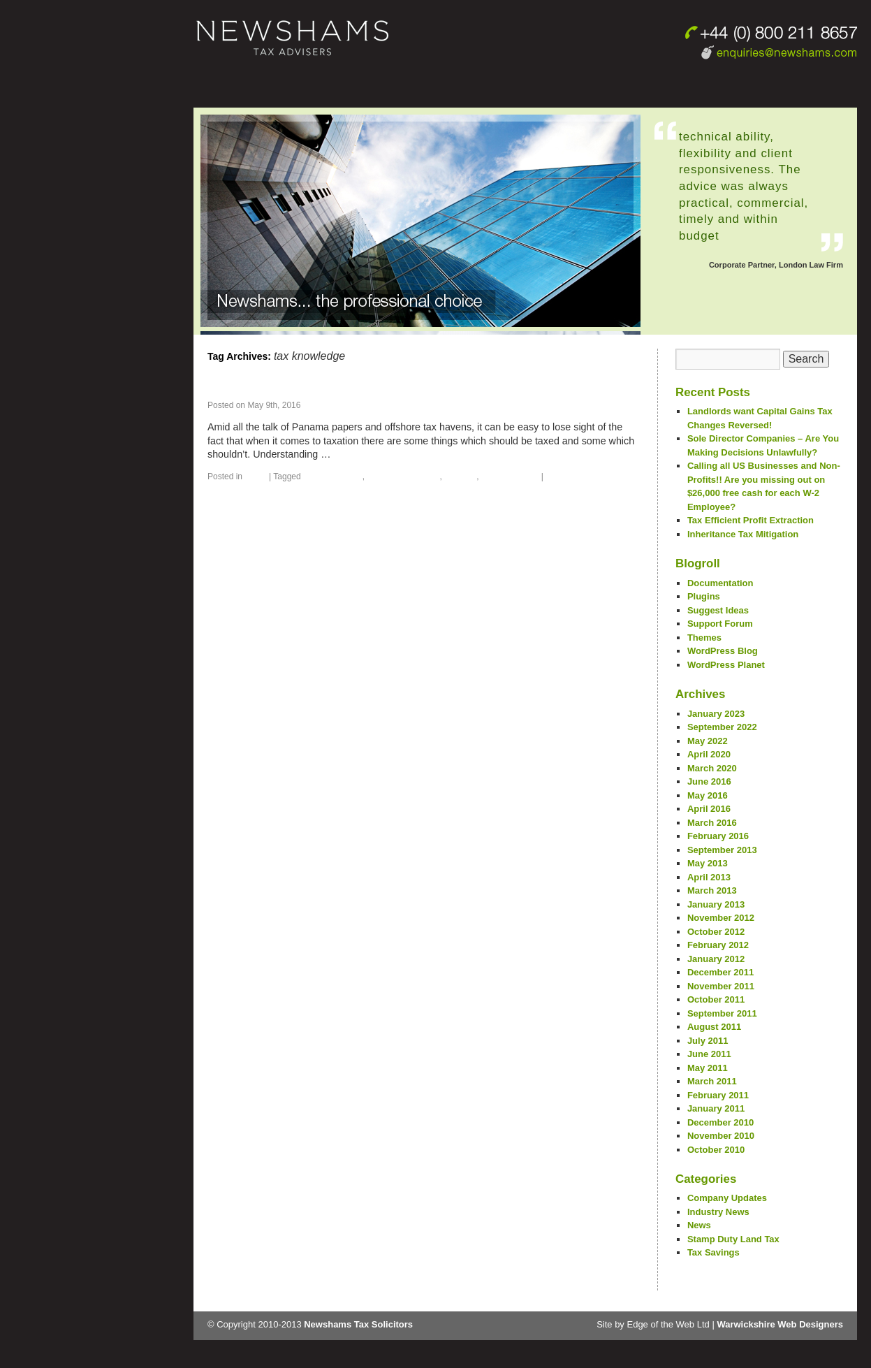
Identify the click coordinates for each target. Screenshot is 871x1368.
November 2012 (720, 917)
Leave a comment (581, 476)
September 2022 (722, 727)
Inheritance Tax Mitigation (742, 534)
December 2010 (720, 1122)
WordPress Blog (722, 651)
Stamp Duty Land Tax (733, 1239)
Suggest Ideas (718, 610)
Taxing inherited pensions (297, 388)
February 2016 (718, 836)
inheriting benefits (403, 476)
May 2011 (707, 1068)
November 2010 (720, 1135)
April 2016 (709, 808)
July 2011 (708, 1040)
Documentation (720, 583)
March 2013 (712, 890)
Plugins (703, 596)
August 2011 (714, 1026)
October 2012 (716, 931)
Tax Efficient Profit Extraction (750, 520)
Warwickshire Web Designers (780, 1324)
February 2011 (718, 1095)
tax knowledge (510, 476)
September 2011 (722, 1013)
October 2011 (716, 999)
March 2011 (712, 1081)
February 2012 (718, 945)
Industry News (718, 1212)
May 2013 (707, 863)
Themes (704, 637)
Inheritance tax (333, 476)
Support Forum (720, 623)
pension (460, 476)
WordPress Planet (726, 665)
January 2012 (716, 959)
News (255, 476)
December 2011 (720, 972)
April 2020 (709, 754)
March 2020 (712, 768)
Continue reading (380, 454)
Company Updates (727, 1198)
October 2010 (716, 1149)
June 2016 (709, 781)
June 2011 (709, 1054)
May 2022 (707, 741)
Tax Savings (713, 1252)
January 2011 (716, 1108)
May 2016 (707, 795)
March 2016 (712, 822)
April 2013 (709, 877)
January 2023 (716, 713)
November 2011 (720, 986)
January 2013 (716, 904)
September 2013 (722, 850)
